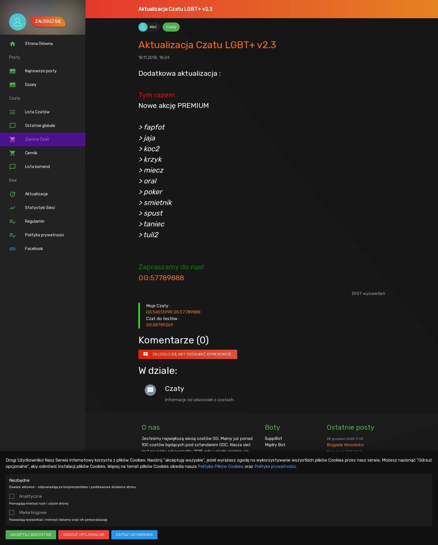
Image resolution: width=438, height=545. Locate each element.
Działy (22, 85)
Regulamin (26, 221)
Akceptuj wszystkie (31, 534)
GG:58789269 (159, 324)
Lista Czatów (29, 112)
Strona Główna (31, 44)
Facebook (26, 249)
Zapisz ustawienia (134, 534)
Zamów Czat (29, 139)
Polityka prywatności (275, 466)
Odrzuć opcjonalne (83, 534)
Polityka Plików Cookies (220, 466)
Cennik (23, 153)
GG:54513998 (159, 312)
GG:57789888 (161, 277)
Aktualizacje (28, 194)
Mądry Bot (275, 444)
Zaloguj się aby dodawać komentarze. (188, 354)
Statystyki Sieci (32, 208)
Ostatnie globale (32, 126)
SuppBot (273, 438)
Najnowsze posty (33, 71)
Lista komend (29, 167)
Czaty (171, 27)
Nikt (153, 27)
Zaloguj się (48, 21)
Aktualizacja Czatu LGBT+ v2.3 (175, 9)
